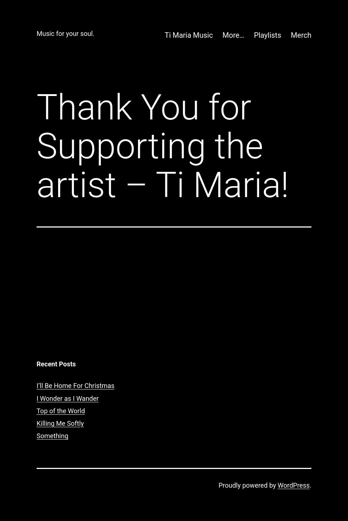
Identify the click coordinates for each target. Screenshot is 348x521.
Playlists (267, 35)
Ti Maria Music (189, 35)
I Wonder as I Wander (68, 398)
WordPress (294, 485)
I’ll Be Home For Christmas (76, 385)
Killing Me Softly (60, 423)
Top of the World (61, 411)
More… (233, 35)
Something (52, 436)
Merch (301, 35)
